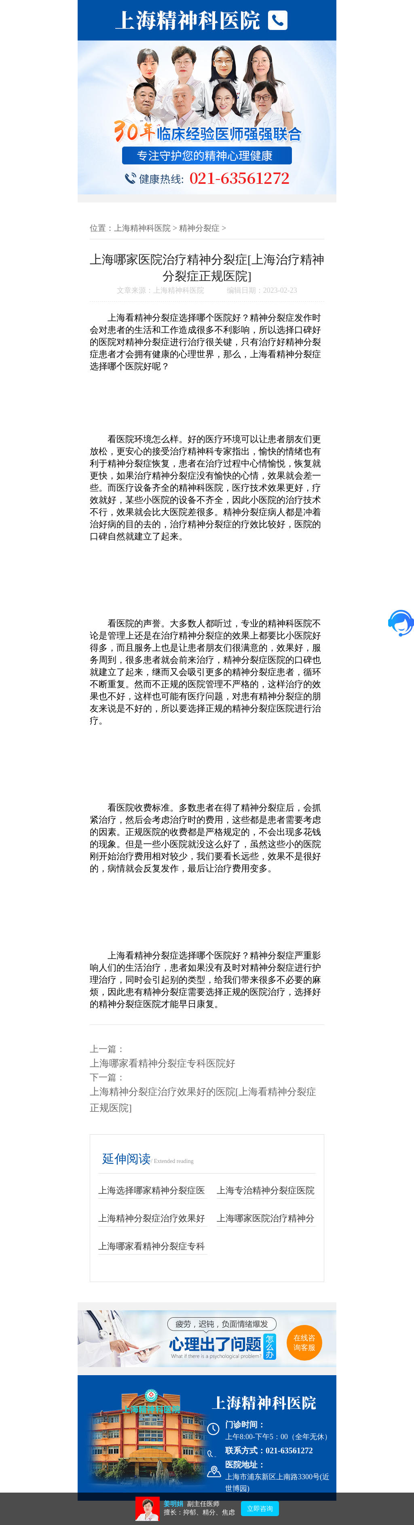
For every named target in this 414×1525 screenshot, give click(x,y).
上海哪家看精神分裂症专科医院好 (162, 1063)
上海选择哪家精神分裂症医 (151, 1190)
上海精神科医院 (142, 228)
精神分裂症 (199, 228)
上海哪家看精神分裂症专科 (151, 1246)
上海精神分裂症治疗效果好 (151, 1218)
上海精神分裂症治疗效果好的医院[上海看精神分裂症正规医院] (203, 1099)
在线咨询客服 (304, 1343)
